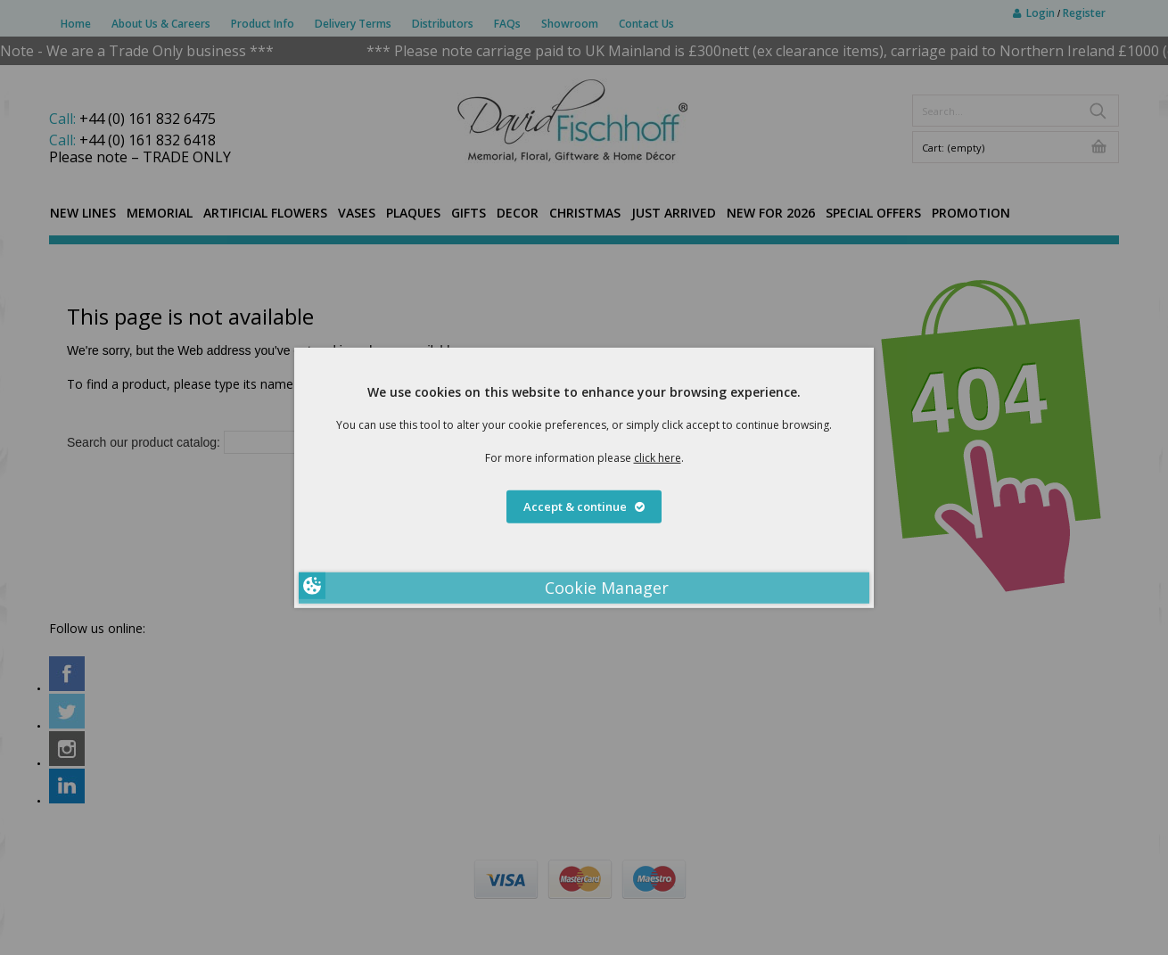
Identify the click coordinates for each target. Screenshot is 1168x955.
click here (657, 457)
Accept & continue (584, 506)
